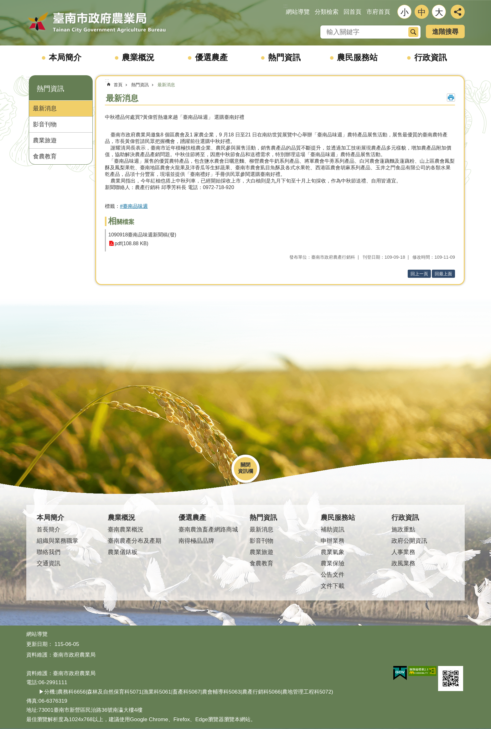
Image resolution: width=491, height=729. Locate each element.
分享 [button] (458, 12)
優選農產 (211, 57)
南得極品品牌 (196, 540)
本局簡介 (65, 57)
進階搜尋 (445, 31)
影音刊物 (45, 124)
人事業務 (403, 552)
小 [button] (405, 12)
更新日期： (39, 644)
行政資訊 (430, 57)
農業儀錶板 (122, 552)
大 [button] (439, 12)
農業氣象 (332, 552)
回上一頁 (419, 273)
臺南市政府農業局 (96, 22)
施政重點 (403, 529)
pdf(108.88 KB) (131, 243)
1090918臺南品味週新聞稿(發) (142, 234)
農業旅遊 (45, 140)
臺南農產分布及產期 (134, 540)
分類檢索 (327, 11)
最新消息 (45, 108)
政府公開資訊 (409, 540)
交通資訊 (48, 563)
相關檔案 (121, 222)
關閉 (245, 465)
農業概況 (138, 57)
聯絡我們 (48, 552)
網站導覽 (298, 11)
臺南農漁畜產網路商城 (208, 529)
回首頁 (352, 11)
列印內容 (451, 97)
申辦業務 (332, 540)
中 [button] (422, 12)
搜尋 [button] (413, 32)
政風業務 (403, 563)
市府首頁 (378, 11)
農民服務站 (357, 57)
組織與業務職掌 (57, 540)
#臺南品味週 (134, 206)
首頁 (118, 84)
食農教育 (45, 156)
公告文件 (332, 574)
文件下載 (332, 586)
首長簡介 (48, 529)
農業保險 (332, 563)
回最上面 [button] (443, 273)
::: (28, 78)
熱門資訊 (284, 57)
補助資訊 (332, 529)
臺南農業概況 (125, 529)
